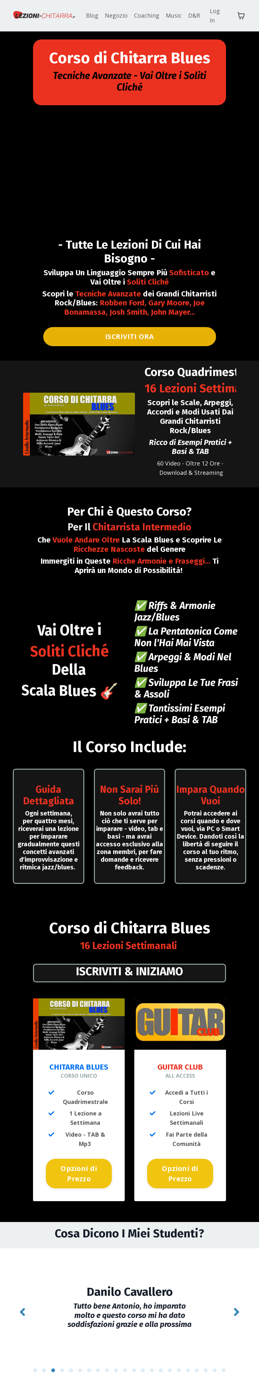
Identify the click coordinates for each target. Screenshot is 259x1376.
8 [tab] (98, 1361)
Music (174, 15)
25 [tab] (129, 1371)
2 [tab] (44, 1361)
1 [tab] (35, 1361)
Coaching (146, 15)
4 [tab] (62, 1361)
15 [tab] (161, 1361)
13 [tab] (143, 1361)
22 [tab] (224, 1361)
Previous (22, 1307)
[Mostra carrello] (241, 16)
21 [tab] (215, 1361)
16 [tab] (170, 1361)
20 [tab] (206, 1361)
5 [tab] (71, 1361)
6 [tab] (80, 1361)
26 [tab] (138, 1371)
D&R (194, 15)
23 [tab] (111, 1371)
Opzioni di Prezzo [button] (79, 1173)
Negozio (116, 15)
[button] (79, 1171)
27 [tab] (147, 1371)
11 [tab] (125, 1361)
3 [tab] (53, 1361)
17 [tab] (179, 1361)
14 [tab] (152, 1361)
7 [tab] (89, 1361)
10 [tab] (116, 1361)
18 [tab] (188, 1361)
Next (236, 1307)
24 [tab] (120, 1371)
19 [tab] (197, 1361)
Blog (92, 15)
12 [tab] (134, 1361)
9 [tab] (107, 1361)
